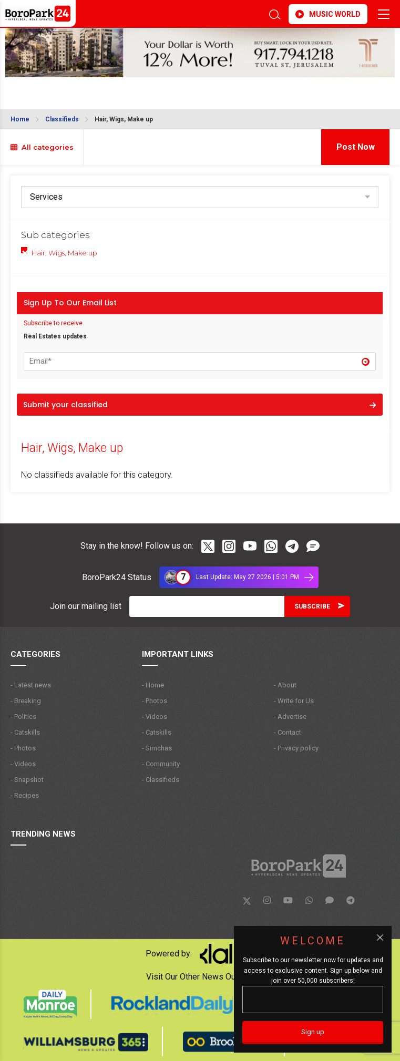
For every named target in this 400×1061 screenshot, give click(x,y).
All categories (42, 147)
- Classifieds (160, 780)
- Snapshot (27, 780)
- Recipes (25, 795)
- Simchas (157, 748)
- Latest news (31, 685)
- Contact (287, 732)
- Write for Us (294, 701)
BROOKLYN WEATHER (96, 89)
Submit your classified (199, 404)
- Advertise (290, 716)
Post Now (355, 147)
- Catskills (25, 732)
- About (285, 685)
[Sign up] (312, 1032)
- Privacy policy (296, 748)
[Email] (206, 606)
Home (20, 119)
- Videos (23, 764)
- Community (161, 764)
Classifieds (62, 119)
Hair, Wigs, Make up (124, 119)
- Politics (23, 716)
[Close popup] (380, 937)
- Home (153, 685)
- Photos (23, 748)
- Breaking (26, 701)
